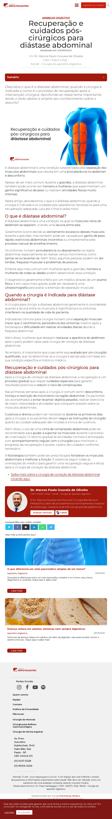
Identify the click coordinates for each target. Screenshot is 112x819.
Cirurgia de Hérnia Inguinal (28, 732)
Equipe (16, 700)
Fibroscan (18, 714)
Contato (17, 704)
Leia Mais (9, 812)
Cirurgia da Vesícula (24, 719)
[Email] (26, 527)
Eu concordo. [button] (24, 812)
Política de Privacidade (26, 709)
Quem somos (20, 695)
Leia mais (16, 590)
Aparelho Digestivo (56, 18)
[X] (9, 527)
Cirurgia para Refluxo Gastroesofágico (24, 725)
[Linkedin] (34, 527)
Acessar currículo (42, 512)
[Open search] (108, 5)
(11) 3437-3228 (22, 761)
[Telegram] (51, 527)
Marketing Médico (69, 795)
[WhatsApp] (42, 527)
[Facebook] (17, 527)
